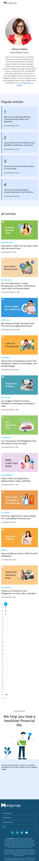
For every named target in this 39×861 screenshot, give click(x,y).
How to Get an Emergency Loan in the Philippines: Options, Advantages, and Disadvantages (19, 363)
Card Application (6, 475)
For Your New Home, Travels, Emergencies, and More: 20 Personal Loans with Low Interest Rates (18, 286)
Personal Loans (6, 280)
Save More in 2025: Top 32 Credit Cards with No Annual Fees (19, 247)
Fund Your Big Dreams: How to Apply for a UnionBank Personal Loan (18, 517)
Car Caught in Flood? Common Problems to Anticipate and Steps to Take (18, 403)
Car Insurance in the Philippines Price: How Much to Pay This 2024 (19, 442)
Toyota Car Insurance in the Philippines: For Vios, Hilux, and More (18, 592)
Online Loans (5, 320)
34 (6, 694)
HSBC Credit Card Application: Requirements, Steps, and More (16, 479)
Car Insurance (6, 437)
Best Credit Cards (7, 242)
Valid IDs (4, 550)
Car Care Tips (5, 397)
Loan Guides (5, 357)
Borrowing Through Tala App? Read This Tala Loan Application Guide (17, 324)
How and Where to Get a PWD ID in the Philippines (19, 554)
